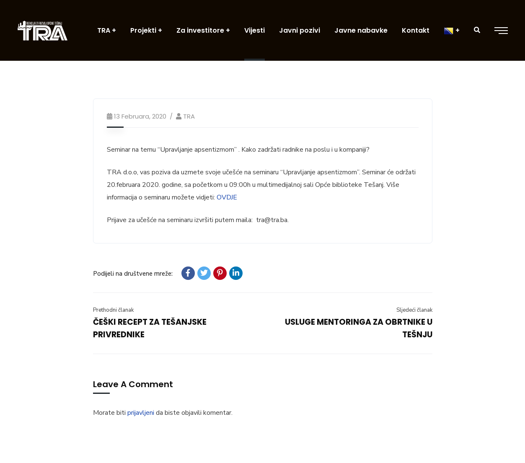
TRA (189, 116)
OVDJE (227, 197)
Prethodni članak (113, 310)
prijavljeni (140, 412)
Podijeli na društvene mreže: (133, 273)
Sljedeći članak (414, 310)
